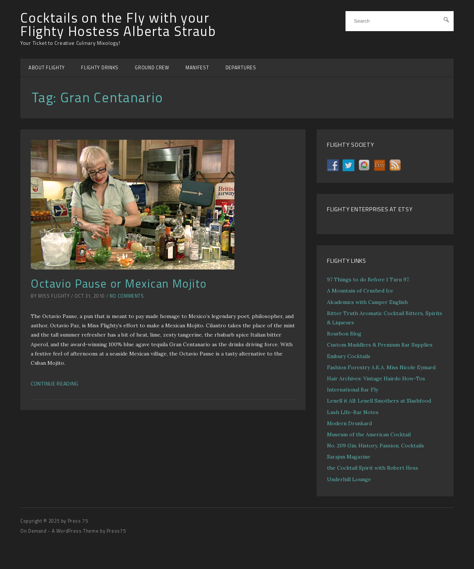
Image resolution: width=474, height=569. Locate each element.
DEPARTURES (241, 67)
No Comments (127, 296)
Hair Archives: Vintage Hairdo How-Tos (376, 378)
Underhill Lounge (349, 479)
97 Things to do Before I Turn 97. (368, 279)
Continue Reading (55, 383)
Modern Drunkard (349, 423)
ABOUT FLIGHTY (47, 67)
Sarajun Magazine (348, 456)
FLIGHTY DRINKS (99, 67)
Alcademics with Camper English (367, 302)
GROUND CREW (152, 67)
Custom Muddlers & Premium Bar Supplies (380, 344)
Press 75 (78, 521)
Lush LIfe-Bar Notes (352, 412)
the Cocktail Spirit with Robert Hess (372, 467)
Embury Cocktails (348, 356)
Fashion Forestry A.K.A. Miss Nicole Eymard (381, 367)
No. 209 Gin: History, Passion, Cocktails (375, 445)
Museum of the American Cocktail (369, 434)
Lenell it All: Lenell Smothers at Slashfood (379, 400)
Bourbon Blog (344, 333)
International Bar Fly (352, 389)
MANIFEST (197, 67)
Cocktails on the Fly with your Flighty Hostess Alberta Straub (118, 24)
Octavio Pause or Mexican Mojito (119, 283)
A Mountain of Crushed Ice (360, 290)
